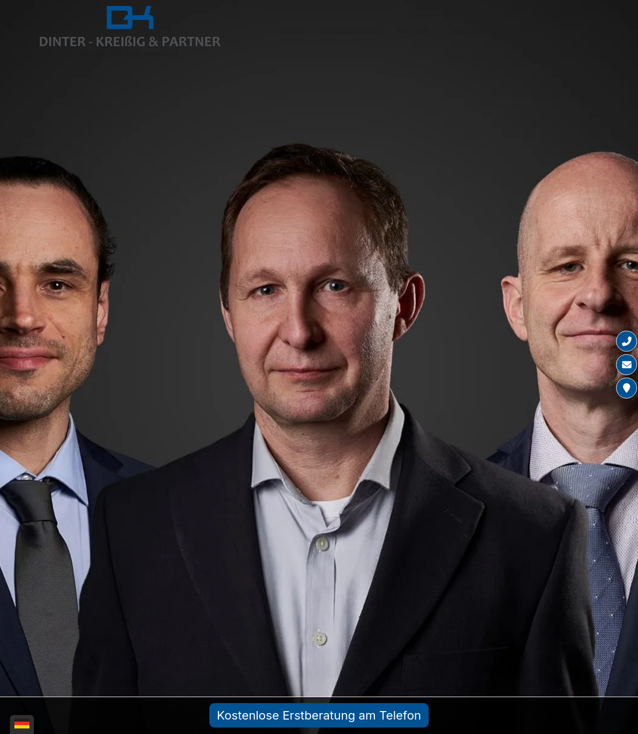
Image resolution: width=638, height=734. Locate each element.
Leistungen (470, 30)
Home (292, 30)
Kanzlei (412, 30)
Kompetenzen (349, 30)
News (524, 30)
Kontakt (571, 30)
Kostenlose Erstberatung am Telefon (319, 715)
